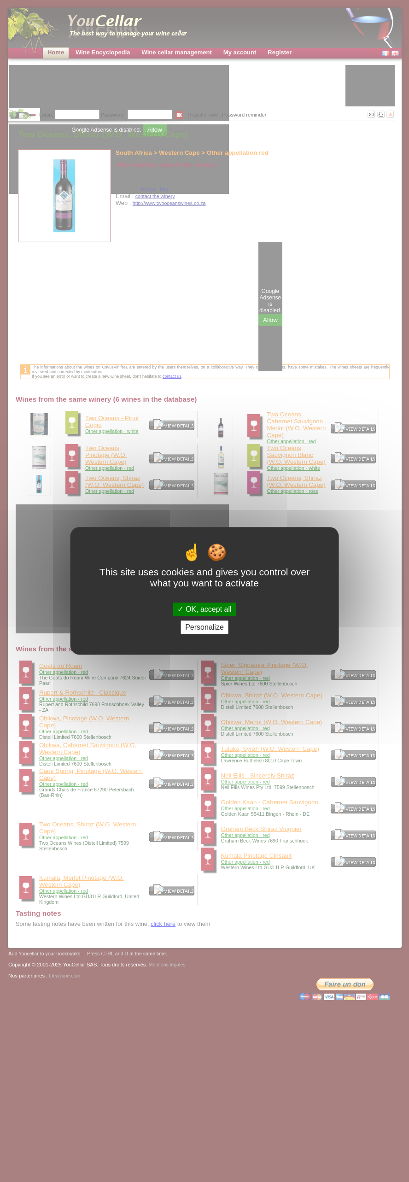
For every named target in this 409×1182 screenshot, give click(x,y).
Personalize (204, 628)
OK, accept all (204, 609)
